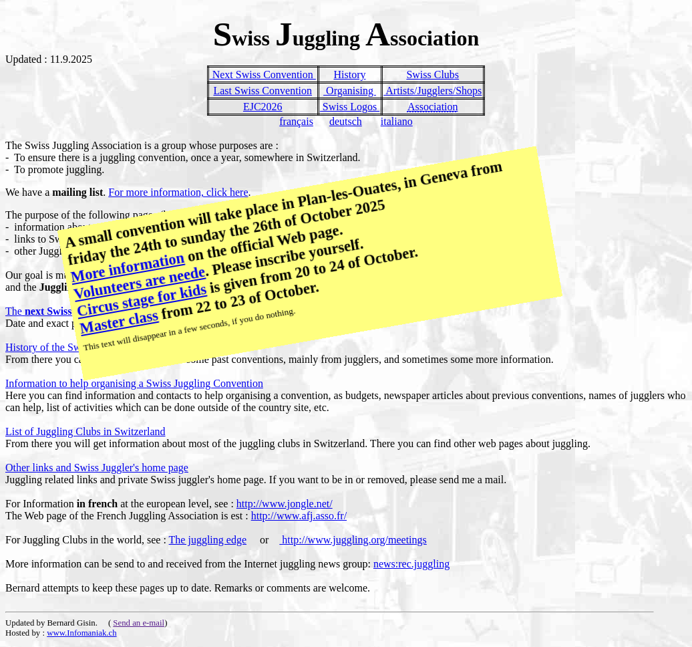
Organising (349, 90)
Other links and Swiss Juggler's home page (96, 467)
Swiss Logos (349, 106)
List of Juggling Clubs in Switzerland (85, 431)
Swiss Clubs (432, 74)
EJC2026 (263, 106)
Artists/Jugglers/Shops (432, 90)
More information (127, 267)
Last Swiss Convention (262, 90)
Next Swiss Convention (263, 74)
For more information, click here (178, 192)
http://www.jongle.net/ (284, 503)
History (349, 74)
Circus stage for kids (141, 300)
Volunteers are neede (139, 283)
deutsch (345, 121)
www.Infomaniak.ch (81, 633)
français (296, 121)
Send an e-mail (138, 623)
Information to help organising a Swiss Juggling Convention (134, 383)
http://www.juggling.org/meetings (352, 539)
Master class (119, 322)
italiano (397, 121)
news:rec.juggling (411, 563)
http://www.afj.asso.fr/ (299, 515)
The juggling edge (207, 539)
